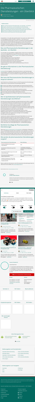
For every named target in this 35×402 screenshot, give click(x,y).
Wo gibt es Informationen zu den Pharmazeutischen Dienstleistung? (15, 26)
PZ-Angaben (16, 55)
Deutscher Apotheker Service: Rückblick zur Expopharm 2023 (8, 223)
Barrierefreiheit (4, 396)
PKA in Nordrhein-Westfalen (23, 351)
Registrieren (24, 1)
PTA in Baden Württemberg (23, 353)
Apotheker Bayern (6, 353)
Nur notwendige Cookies (17, 211)
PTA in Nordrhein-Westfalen (23, 356)
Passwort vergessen (22, 389)
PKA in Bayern (5, 358)
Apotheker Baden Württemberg (8, 351)
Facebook (20, 392)
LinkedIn (20, 394)
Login (16, 1)
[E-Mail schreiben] (9, 182)
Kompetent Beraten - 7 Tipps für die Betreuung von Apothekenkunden (25, 248)
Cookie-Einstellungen (5, 394)
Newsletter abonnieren (23, 390)
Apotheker (4, 368)
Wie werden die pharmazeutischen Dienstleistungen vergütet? (14, 32)
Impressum (3, 389)
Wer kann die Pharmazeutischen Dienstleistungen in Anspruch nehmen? (16, 28)
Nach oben (18, 341)
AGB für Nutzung (4, 390)
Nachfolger (20, 369)
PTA (3, 369)
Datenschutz (3, 392)
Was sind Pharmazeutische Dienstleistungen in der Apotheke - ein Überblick (17, 25)
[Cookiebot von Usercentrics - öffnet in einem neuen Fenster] (29, 190)
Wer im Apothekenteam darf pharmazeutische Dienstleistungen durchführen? (17, 29)
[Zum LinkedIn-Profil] (12, 182)
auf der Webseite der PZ (18, 164)
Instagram (21, 396)
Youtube (20, 397)
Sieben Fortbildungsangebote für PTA (25, 222)
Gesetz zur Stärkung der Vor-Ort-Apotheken (13, 129)
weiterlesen (8, 232)
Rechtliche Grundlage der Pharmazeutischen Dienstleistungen (14, 30)
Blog (3, 4)
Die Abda (2, 71)
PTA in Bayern (21, 355)
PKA (3, 371)
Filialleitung (20, 368)
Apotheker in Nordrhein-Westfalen (9, 355)
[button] (33, 1)
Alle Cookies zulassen (28, 211)
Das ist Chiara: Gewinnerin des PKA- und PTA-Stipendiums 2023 (8, 248)
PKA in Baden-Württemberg (7, 356)
